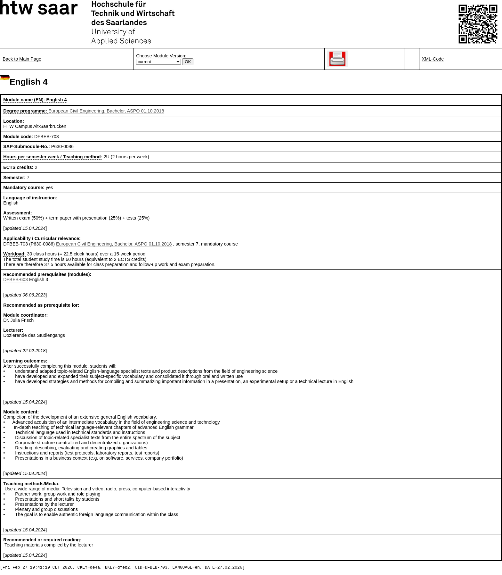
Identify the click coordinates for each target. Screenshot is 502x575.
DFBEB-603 (15, 279)
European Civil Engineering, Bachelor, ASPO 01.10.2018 (106, 110)
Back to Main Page (22, 59)
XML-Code (433, 59)
